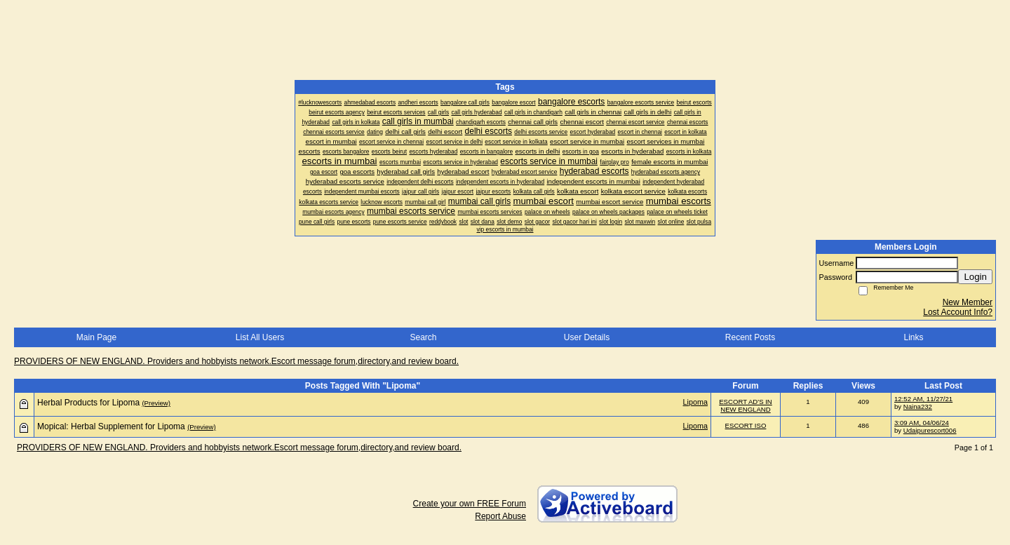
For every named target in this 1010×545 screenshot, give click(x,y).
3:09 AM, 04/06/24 (921, 422)
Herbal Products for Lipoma (88, 403)
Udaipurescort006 (930, 430)
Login (975, 276)
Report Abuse (500, 516)
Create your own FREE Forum (469, 504)
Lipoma (695, 402)
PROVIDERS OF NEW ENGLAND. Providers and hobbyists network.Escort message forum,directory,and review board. (236, 361)
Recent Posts (750, 337)
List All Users (260, 337)
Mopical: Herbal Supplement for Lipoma (111, 426)
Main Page (96, 337)
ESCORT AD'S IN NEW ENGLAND (745, 405)
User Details (587, 337)
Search (423, 337)
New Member (967, 302)
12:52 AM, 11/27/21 (923, 399)
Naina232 (917, 406)
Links (913, 337)
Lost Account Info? (957, 312)
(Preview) (156, 403)
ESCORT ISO (746, 425)
